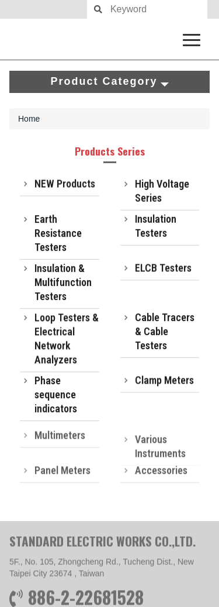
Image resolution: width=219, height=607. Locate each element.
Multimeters (59, 440)
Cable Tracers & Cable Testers (164, 333)
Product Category (109, 81)
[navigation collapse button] (194, 38)
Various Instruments (160, 454)
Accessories (161, 475)
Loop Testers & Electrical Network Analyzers (66, 341)
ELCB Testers (163, 269)
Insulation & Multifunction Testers (63, 284)
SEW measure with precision (109, 39)
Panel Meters (62, 475)
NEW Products (64, 184)
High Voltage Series (162, 192)
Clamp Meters (164, 381)
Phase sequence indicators (55, 396)
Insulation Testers (155, 227)
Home (29, 118)
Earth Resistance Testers (58, 235)
